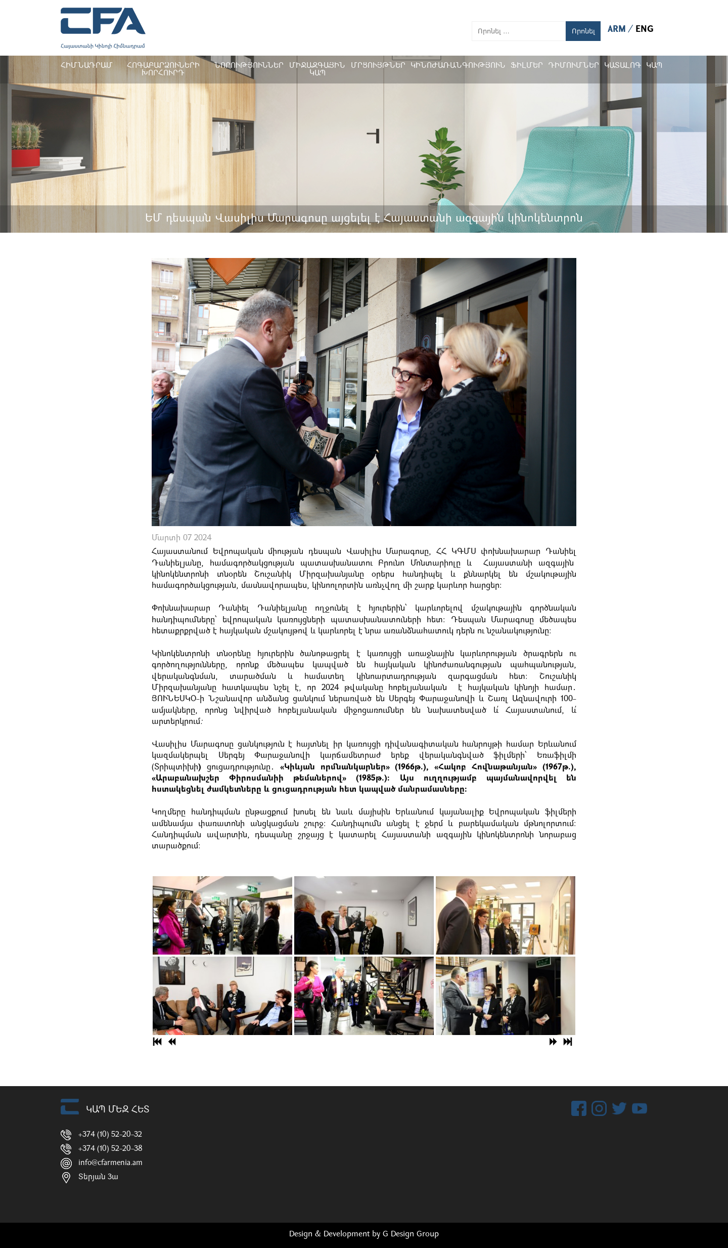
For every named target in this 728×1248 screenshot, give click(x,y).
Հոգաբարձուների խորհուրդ (163, 69)
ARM (618, 29)
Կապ (654, 66)
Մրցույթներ (378, 66)
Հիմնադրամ (87, 66)
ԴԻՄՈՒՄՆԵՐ (573, 66)
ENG (644, 29)
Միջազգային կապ (317, 69)
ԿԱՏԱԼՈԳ (622, 66)
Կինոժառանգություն (458, 66)
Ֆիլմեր (527, 66)
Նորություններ (249, 66)
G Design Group (411, 1234)
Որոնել (583, 31)
